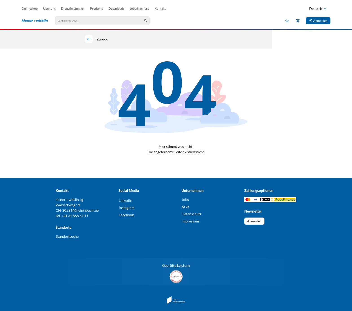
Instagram (126, 207)
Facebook (126, 215)
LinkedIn (125, 200)
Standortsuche (67, 236)
